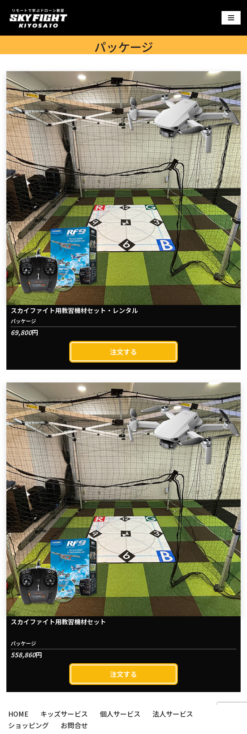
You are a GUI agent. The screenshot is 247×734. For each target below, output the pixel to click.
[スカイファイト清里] (38, 18)
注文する (123, 351)
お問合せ (74, 725)
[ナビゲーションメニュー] (231, 18)
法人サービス (172, 714)
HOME (18, 714)
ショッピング (28, 725)
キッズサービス (64, 714)
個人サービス (120, 714)
